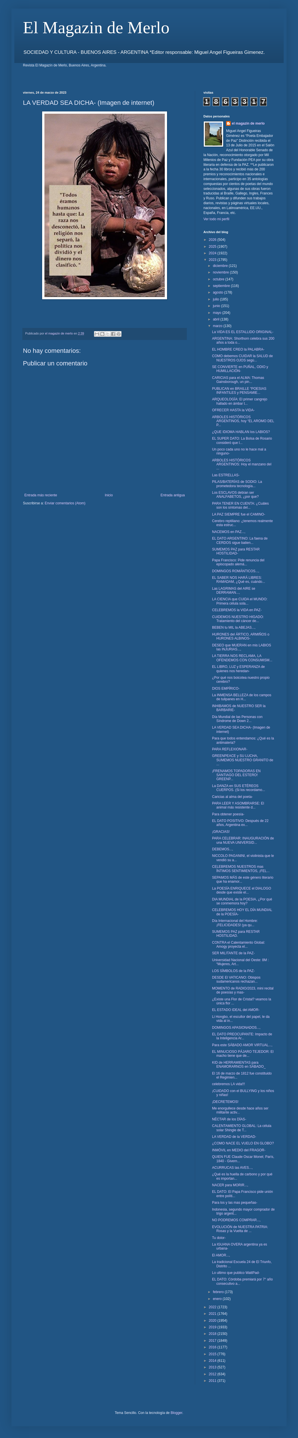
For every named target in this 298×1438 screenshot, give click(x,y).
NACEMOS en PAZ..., (228, 532)
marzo (218, 326)
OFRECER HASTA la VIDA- (233, 410)
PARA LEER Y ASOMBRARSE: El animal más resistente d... (238, 805)
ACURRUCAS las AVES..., (232, 1168)
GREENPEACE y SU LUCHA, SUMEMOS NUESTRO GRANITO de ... (242, 760)
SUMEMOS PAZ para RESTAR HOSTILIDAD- (236, 551)
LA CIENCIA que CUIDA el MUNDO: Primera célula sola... (239, 601)
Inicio (109, 495)
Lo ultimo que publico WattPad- (236, 1273)
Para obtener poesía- (228, 814)
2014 (213, 1361)
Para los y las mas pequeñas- (234, 1203)
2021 (213, 1314)
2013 (213, 1367)
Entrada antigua (172, 495)
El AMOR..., (221, 1255)
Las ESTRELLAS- (226, 475)
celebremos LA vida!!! (228, 1084)
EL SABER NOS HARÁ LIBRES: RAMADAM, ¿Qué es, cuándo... (238, 580)
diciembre (221, 266)
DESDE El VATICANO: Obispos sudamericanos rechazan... (236, 979)
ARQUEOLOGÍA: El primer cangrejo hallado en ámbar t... (239, 401)
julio (216, 299)
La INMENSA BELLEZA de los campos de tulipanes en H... (241, 697)
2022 (213, 1307)
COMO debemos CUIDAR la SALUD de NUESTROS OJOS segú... (242, 358)
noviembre (221, 272)
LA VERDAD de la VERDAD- (234, 1137)
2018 (213, 1334)
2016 (213, 1347)
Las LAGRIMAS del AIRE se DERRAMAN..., (233, 591)
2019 (213, 1327)
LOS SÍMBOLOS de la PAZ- (233, 971)
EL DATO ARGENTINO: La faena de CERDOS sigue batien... (240, 540)
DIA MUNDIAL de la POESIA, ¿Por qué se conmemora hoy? (242, 901)
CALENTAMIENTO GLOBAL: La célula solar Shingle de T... (241, 1128)
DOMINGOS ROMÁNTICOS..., (235, 571)
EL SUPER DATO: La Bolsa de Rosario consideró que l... (242, 440)
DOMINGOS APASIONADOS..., (236, 1028)
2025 (213, 247)
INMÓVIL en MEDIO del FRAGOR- (238, 1150)
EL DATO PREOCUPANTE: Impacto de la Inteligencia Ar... (242, 1036)
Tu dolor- (219, 1238)
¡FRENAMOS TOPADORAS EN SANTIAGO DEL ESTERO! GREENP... (236, 775)
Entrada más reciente (40, 495)
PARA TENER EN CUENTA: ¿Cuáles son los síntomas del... (240, 505)
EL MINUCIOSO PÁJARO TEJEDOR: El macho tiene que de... (243, 1054)
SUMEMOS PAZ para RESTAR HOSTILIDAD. (236, 934)
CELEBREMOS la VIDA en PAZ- (237, 610)
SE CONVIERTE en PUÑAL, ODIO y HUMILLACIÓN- (240, 369)
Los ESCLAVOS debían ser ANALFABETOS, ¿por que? (235, 495)
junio (217, 306)
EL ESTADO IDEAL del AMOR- (236, 1010)
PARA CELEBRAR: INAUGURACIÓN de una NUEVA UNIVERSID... (243, 840)
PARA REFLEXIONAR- (229, 749)
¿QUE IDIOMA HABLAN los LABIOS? (241, 432)
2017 (213, 1341)
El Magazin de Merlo (96, 27)
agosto (218, 292)
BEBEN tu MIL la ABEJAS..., (234, 627)
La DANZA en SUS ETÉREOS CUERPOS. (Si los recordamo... (238, 788)
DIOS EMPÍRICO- (226, 688)
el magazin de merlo (248, 123)
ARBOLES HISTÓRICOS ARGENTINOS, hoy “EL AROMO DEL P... (243, 421)
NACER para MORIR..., (230, 1185)
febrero (219, 1292)
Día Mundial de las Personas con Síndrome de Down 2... (237, 719)
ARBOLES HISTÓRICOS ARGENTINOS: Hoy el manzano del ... (241, 464)
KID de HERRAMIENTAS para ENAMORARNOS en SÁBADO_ (239, 1065)
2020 (213, 1321)
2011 (213, 1381)
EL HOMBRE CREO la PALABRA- (238, 349)
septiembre (222, 286)
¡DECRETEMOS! (225, 1102)
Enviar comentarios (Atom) (65, 503)
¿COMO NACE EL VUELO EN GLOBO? (243, 1143)
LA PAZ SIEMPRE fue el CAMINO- (238, 514)
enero (218, 1299)
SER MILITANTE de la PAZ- (233, 953)
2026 (213, 240)
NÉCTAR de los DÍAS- (229, 1119)
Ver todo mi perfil (216, 219)
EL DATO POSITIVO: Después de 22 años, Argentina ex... (240, 823)
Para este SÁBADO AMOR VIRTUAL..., (242, 1045)
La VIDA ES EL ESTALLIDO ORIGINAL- (242, 332)
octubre (219, 279)
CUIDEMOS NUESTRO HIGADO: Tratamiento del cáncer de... (238, 619)
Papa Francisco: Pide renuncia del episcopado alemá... (238, 562)
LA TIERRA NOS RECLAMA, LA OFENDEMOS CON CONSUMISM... (242, 658)
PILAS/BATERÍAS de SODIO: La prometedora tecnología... (237, 484)
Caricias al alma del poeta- (232, 797)
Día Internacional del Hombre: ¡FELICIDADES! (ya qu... (235, 923)
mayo (217, 313)
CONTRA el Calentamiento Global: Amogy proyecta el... (238, 945)
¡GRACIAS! (221, 832)
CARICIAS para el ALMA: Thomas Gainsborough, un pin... (238, 380)
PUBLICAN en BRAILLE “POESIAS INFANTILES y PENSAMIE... (239, 391)
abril (216, 319)
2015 (213, 1354)
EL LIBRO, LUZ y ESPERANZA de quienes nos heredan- (238, 669)
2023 (213, 260)
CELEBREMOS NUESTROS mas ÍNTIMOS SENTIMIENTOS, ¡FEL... (241, 869)
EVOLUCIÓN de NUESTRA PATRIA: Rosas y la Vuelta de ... (240, 1229)
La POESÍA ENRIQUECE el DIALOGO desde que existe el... (241, 890)
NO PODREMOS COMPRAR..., (236, 1220)
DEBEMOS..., (222, 849)
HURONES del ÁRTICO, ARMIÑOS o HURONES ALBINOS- (240, 636)
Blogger (176, 1413)
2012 (213, 1374)
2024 (213, 253)
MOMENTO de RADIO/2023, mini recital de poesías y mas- (243, 990)
